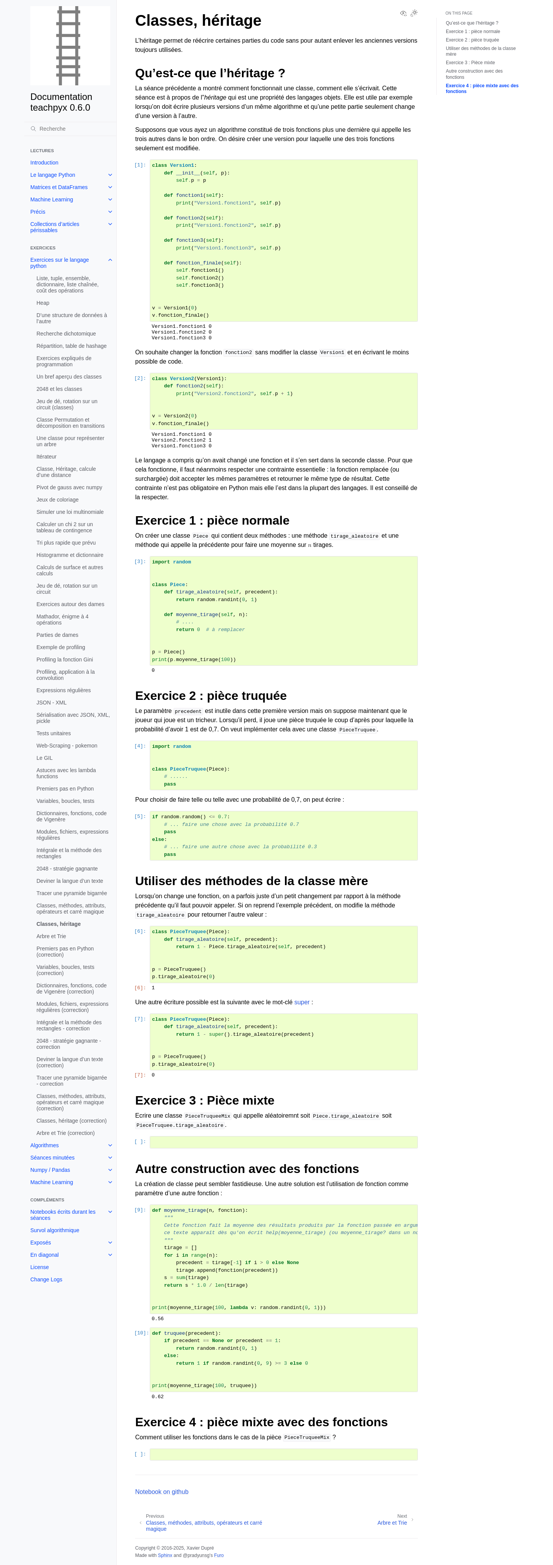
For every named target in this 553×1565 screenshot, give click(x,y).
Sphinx (165, 1555)
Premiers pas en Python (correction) (65, 951)
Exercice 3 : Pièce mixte (470, 62)
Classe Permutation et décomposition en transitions (70, 423)
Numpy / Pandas (50, 1170)
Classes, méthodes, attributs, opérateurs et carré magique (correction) (71, 1102)
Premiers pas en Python (65, 789)
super (302, 1002)
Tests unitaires (53, 733)
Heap (42, 303)
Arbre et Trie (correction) (65, 1133)
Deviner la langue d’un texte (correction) (69, 1062)
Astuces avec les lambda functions (66, 773)
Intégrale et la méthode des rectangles (69, 853)
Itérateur (46, 457)
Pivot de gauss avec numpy (69, 487)
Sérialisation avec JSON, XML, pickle (73, 718)
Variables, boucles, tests (65, 801)
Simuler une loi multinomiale (70, 512)
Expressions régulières (63, 690)
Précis (37, 212)
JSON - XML (51, 702)
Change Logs (46, 1279)
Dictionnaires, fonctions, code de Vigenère (71, 816)
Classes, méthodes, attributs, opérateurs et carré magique (71, 908)
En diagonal (44, 1255)
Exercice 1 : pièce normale (473, 31)
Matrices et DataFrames (59, 187)
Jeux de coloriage (57, 500)
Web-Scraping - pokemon (66, 746)
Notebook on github (162, 1492)
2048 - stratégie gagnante (67, 869)
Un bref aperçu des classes (69, 377)
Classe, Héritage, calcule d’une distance (66, 472)
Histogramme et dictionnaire (69, 555)
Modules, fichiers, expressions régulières (72, 835)
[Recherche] (70, 129)
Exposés (40, 1242)
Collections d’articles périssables (54, 227)
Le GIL (44, 758)
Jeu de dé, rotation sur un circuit (67, 589)
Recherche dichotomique (66, 334)
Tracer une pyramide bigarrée (71, 893)
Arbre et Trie (51, 936)
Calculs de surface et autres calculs (69, 570)
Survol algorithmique (54, 1230)
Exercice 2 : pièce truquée (472, 40)
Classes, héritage (58, 924)
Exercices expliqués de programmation (63, 361)
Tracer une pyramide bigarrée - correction (71, 1081)
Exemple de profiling (60, 647)
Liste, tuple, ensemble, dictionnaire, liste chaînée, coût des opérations (67, 284)
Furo (219, 1555)
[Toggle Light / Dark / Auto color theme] (414, 13)
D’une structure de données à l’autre (71, 318)
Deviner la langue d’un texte (69, 881)
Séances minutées (52, 1158)
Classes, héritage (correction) (71, 1121)
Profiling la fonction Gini (64, 659)
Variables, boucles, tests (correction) (65, 970)
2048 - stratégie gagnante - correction (68, 1044)
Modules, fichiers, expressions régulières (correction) (72, 1007)
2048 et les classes (59, 389)
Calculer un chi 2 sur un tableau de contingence (64, 527)
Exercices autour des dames (70, 604)
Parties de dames (57, 635)
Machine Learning (51, 199)
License (39, 1267)
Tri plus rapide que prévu (66, 543)
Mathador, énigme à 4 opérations (62, 619)
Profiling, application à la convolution (65, 675)
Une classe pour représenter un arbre (70, 441)
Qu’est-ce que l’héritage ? (472, 23)
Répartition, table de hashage (71, 346)
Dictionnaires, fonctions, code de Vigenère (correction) (71, 988)
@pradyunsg (196, 1555)
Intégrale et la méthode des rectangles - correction (69, 1025)
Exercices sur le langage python (59, 263)
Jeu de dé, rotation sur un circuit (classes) (67, 404)
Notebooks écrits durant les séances (63, 1215)
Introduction (44, 162)
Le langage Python (52, 175)
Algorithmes (44, 1145)
